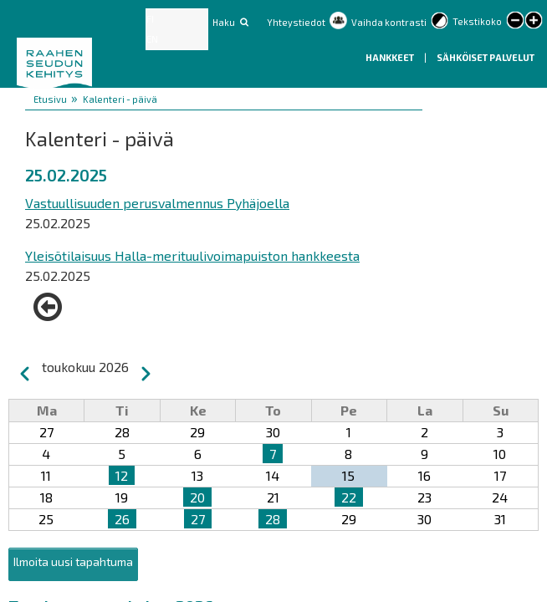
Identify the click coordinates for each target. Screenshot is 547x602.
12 (121, 475)
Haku (223, 22)
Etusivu (50, 99)
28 (272, 519)
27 (198, 519)
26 (122, 519)
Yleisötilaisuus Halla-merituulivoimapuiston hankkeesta (192, 255)
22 (348, 497)
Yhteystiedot (296, 22)
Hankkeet (391, 57)
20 (197, 497)
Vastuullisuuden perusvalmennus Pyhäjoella (157, 203)
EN (152, 38)
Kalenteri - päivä (120, 99)
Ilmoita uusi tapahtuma (73, 561)
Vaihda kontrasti (389, 22)
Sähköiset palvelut (485, 57)
